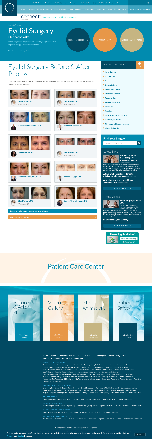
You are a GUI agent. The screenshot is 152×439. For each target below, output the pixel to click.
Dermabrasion (107, 369)
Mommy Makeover (85, 377)
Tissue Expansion (134, 393)
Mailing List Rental (89, 412)
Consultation (111, 85)
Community (92, 419)
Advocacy (110, 419)
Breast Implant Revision (71, 367)
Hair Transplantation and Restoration (57, 374)
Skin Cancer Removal (118, 393)
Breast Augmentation (121, 365)
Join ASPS (57, 419)
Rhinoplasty (68, 379)
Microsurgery (131, 390)
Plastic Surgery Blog (67, 406)
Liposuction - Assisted (124, 374)
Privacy (10, 436)
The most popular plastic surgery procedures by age (128, 158)
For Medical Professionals (140, 9)
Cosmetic (31, 9)
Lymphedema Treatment (115, 390)
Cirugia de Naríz (78, 399)
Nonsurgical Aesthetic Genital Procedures (117, 377)
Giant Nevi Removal (85, 390)
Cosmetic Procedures (15, 25)
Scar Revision (93, 393)
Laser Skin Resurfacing (96, 374)
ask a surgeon (50, 17)
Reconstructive (43, 9)
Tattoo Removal (126, 379)
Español (25, 51)
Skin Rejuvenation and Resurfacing (87, 379)
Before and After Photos (116, 115)
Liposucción (128, 399)
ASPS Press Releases (121, 406)
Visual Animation (112, 128)
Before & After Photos (59, 9)
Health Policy (128, 419)
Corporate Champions (72, 412)
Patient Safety (88, 9)
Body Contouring (83, 365)
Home (23, 9)
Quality (118, 419)
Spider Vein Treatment (110, 379)
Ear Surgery (129, 369)
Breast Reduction (97, 367)
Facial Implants (67, 372)
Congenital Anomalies (129, 388)
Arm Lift (72, 365)
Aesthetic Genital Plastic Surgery (55, 365)
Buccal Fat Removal (121, 367)
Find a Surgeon (75, 9)
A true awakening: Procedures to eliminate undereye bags (119, 175)
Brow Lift (109, 367)
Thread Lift (47, 381)
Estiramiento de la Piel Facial (112, 399)
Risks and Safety (112, 93)
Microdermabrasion (70, 377)
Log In (148, 3)
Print (139, 64)
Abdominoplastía (49, 399)
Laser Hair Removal (79, 374)
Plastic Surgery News (51, 406)
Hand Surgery (100, 390)
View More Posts (122, 188)
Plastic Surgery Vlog (84, 406)
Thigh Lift (137, 379)
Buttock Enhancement (51, 369)
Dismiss (140, 434)
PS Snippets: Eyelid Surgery (115, 220)
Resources (138, 419)
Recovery (109, 106)
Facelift (58, 372)
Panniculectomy (81, 393)
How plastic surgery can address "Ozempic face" (118, 181)
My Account (47, 419)
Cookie (20, 436)
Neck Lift (96, 377)
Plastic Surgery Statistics (102, 406)
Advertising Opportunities (53, 412)
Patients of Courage (51, 358)
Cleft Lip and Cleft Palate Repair (107, 388)
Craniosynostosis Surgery (52, 390)
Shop (64, 419)
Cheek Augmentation (69, 369)
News (99, 9)
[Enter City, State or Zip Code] (120, 143)
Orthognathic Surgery (65, 393)
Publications (81, 419)
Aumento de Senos (64, 399)
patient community (68, 17)
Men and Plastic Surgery (52, 377)
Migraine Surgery (49, 393)
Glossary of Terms (113, 119)
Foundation (107, 9)
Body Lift (94, 365)
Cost (107, 81)
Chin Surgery (96, 369)
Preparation (110, 98)
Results (108, 111)
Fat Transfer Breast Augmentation (87, 372)
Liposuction (110, 374)
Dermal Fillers (119, 369)
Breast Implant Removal (52, 367)
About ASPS (66, 358)
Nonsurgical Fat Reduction (53, 379)
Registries (101, 419)
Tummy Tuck (57, 381)
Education (72, 419)
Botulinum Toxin (105, 365)
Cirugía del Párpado (93, 399)
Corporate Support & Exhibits (108, 412)
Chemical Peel (84, 369)
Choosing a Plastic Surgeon (117, 124)
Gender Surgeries (70, 390)
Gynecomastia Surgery (110, 372)
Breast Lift (85, 367)
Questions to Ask (112, 89)
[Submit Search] (139, 143)
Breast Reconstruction (70, 388)
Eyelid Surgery (48, 372)
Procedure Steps (112, 102)
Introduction (110, 72)
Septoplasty (104, 393)
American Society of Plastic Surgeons (76, 2)
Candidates (110, 76)
